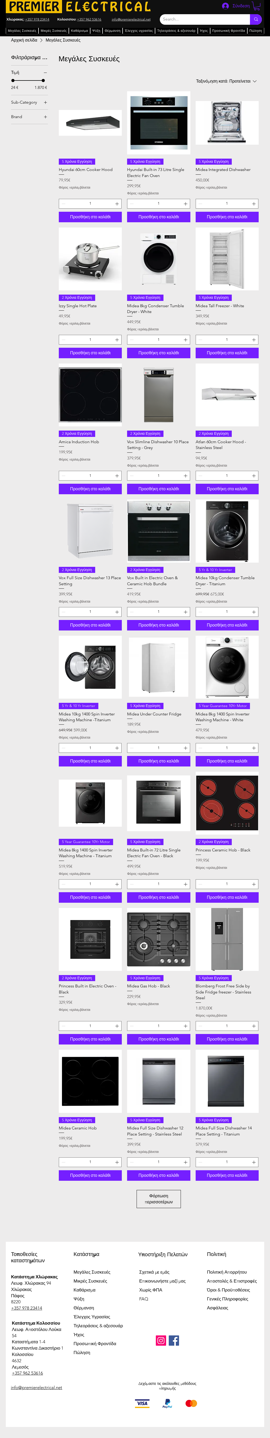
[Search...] (201, 19)
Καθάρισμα (84, 1290)
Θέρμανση (84, 1307)
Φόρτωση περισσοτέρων (159, 1199)
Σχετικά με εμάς (154, 1272)
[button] (257, 6)
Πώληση (82, 1352)
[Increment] (117, 203)
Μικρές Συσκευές (90, 1281)
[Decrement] (63, 203)
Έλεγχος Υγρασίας (92, 1316)
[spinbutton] (90, 203)
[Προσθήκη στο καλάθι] (90, 217)
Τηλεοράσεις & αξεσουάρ (98, 1325)
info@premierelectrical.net (36, 1387)
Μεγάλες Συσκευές (92, 1272)
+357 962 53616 (89, 19)
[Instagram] (161, 1340)
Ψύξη (79, 1298)
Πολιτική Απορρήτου (227, 1272)
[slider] (13, 80)
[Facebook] (174, 1340)
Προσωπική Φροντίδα (95, 1343)
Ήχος (79, 1334)
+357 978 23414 (37, 19)
